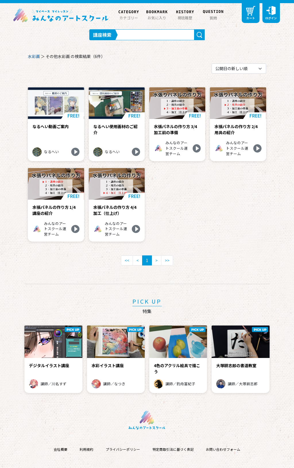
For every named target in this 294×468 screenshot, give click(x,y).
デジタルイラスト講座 (49, 365)
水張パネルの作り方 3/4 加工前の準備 (175, 129)
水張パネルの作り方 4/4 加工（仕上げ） (114, 210)
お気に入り (157, 14)
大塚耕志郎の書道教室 (236, 365)
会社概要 (60, 449)
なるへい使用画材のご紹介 (115, 129)
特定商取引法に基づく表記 (173, 449)
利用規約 (86, 449)
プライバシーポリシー (123, 449)
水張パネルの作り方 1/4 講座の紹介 (54, 210)
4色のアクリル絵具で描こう (177, 368)
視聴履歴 (185, 14)
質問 (213, 14)
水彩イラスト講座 (108, 365)
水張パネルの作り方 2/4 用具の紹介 (236, 129)
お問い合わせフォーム (223, 449)
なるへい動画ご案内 (50, 126)
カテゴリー (129, 14)
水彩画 (34, 56)
